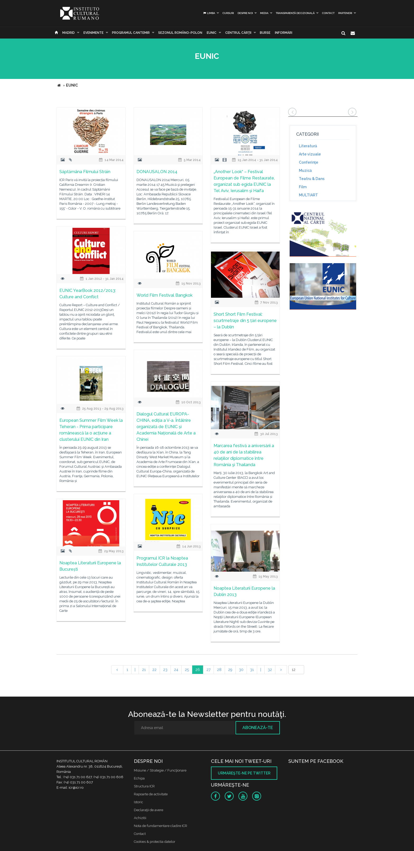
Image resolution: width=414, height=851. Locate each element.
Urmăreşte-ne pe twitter (244, 773)
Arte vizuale (310, 154)
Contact (328, 13)
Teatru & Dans (311, 179)
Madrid (68, 33)
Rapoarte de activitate (151, 794)
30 (241, 670)
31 (252, 670)
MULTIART (308, 195)
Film (303, 187)
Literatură (308, 146)
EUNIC (212, 33)
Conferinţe (308, 162)
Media (264, 13)
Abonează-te (257, 727)
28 (219, 670)
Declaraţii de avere (148, 810)
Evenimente (93, 33)
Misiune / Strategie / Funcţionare (160, 770)
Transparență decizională (295, 13)
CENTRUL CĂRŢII (238, 33)
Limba (209, 13)
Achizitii (140, 818)
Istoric (138, 802)
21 (144, 670)
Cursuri (228, 13)
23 (165, 670)
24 (176, 670)
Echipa (139, 778)
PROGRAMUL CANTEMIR (131, 33)
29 (230, 670)
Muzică (305, 170)
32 (270, 670)
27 (208, 670)
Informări (283, 33)
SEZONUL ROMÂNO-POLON (180, 33)
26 (197, 670)
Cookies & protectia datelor (154, 842)
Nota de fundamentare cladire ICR (160, 826)
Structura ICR (144, 786)
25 (187, 670)
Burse (265, 33)
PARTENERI (345, 13)
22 (154, 670)
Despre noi (245, 13)
